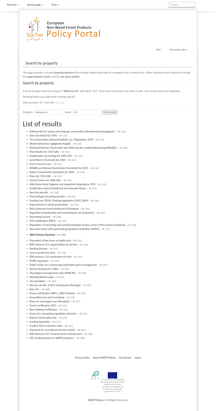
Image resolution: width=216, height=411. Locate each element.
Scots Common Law (40, 164)
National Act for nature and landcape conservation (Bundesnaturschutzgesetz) (72, 131)
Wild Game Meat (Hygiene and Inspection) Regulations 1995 (63, 184)
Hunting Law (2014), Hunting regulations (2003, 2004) (59, 200)
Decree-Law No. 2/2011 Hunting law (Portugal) (55, 285)
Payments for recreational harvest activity (52, 329)
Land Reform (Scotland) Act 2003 (47, 159)
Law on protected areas (42, 252)
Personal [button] (13, 4)
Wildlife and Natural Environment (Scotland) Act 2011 (59, 168)
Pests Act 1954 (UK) (40, 176)
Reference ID (71, 91)
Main (158, 49)
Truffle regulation (39, 260)
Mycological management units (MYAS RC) (53, 273)
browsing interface (63, 72)
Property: (28, 112)
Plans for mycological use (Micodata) (50, 301)
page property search (38, 76)
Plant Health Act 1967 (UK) (44, 151)
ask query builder (70, 76)
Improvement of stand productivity (49, 204)
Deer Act (34, 289)
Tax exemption (37, 281)
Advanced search (178, 49)
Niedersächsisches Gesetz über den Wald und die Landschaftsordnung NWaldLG (73, 147)
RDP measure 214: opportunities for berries (53, 244)
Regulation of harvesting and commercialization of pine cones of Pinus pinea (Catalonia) (77, 224)
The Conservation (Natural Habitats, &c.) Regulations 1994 (61, 139)
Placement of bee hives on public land (50, 240)
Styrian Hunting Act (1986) (44, 269)
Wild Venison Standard (42, 234)
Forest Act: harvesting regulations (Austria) (53, 313)
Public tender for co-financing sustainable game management (63, 264)
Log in (138, 357)
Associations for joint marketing (47, 297)
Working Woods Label (41, 277)
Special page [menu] (35, 4)
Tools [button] (55, 4)
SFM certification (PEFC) (43, 220)
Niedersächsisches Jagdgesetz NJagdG (50, 143)
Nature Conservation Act (43, 317)
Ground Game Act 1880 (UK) (45, 180)
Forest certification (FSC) (43, 305)
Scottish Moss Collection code (46, 325)
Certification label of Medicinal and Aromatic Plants (58, 188)
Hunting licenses (38, 248)
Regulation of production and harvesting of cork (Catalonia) (62, 212)
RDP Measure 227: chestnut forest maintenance (56, 334)
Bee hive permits (39, 192)
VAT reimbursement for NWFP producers (52, 338)
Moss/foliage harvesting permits (47, 196)
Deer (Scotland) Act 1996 (43, 135)
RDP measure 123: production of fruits (51, 256)
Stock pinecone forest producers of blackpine (54, 208)
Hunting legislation (40, 321)
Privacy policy (82, 357)
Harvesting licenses (40, 216)
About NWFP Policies (104, 357)
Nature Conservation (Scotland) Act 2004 (52, 172)
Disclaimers (125, 357)
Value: (68, 112)
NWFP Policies (96, 400)
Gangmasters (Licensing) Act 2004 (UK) (51, 155)
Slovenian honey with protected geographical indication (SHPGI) (64, 229)
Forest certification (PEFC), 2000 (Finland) (52, 293)
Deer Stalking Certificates (43, 309)
